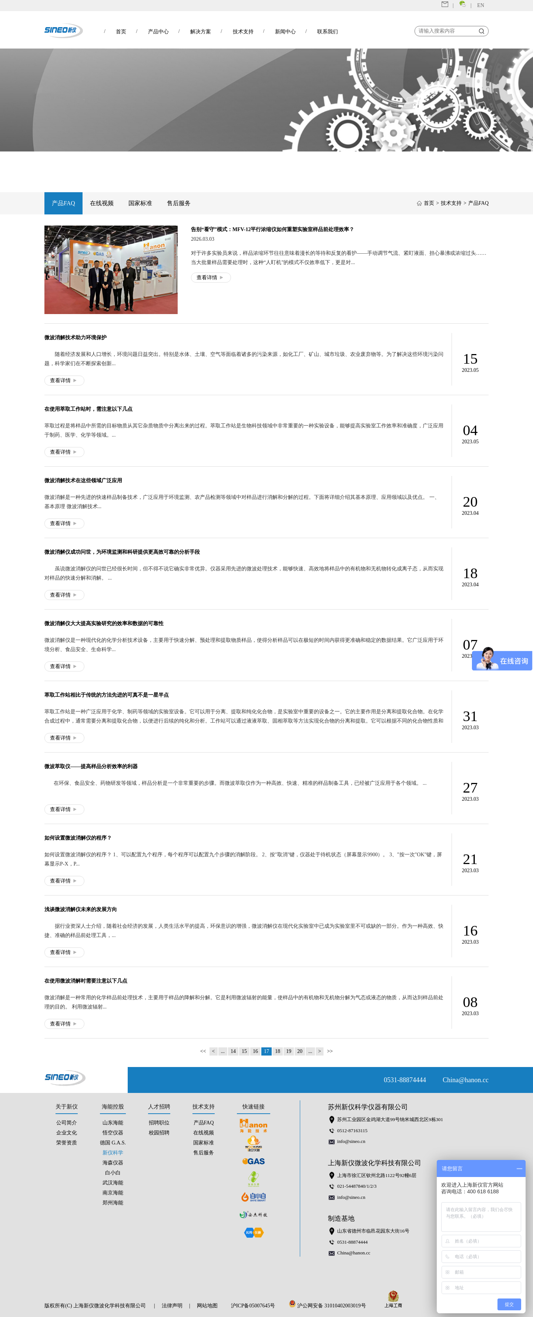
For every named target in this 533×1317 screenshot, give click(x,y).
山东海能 (113, 1123)
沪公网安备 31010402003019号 (329, 1305)
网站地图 (207, 1305)
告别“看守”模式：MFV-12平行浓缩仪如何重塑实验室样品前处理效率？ (273, 229)
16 (255, 1051)
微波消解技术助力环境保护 (75, 337)
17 (266, 1051)
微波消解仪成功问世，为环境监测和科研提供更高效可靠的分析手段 (122, 552)
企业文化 (66, 1133)
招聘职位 (159, 1123)
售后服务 (179, 203)
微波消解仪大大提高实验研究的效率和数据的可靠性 (104, 623)
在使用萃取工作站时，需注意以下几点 (88, 409)
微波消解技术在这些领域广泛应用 (83, 480)
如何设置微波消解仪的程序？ (78, 838)
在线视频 (102, 203)
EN (480, 5)
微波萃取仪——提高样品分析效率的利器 (91, 766)
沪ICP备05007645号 (253, 1305)
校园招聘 (159, 1133)
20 (299, 1051)
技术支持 (451, 203)
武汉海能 (113, 1183)
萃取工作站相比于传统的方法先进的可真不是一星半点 (106, 695)
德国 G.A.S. (113, 1143)
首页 (429, 203)
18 (277, 1051)
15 (244, 1051)
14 (233, 1051)
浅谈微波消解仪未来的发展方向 (80, 909)
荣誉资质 (66, 1143)
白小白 (113, 1173)
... (223, 1051)
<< (203, 1051)
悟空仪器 (113, 1133)
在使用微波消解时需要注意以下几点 (85, 981)
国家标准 (140, 203)
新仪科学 (113, 1153)
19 (288, 1051)
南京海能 (113, 1193)
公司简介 (66, 1123)
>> (330, 1051)
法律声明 (172, 1305)
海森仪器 (113, 1163)
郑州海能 (113, 1203)
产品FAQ (63, 203)
